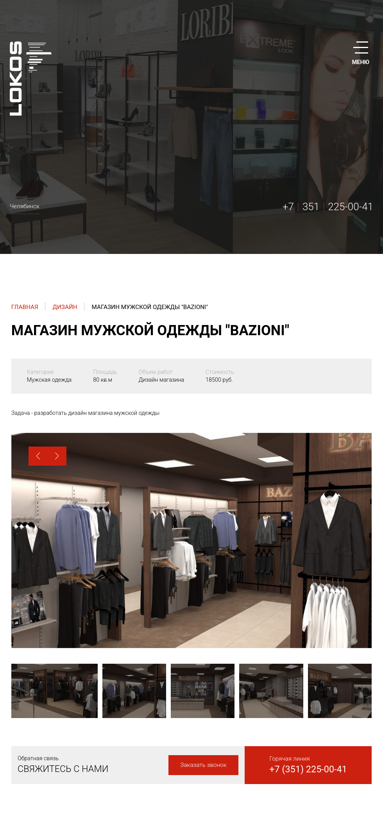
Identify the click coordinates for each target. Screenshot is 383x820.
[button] (38, 456)
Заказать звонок (203, 764)
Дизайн (64, 307)
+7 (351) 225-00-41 (308, 769)
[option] (191, 540)
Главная (24, 307)
